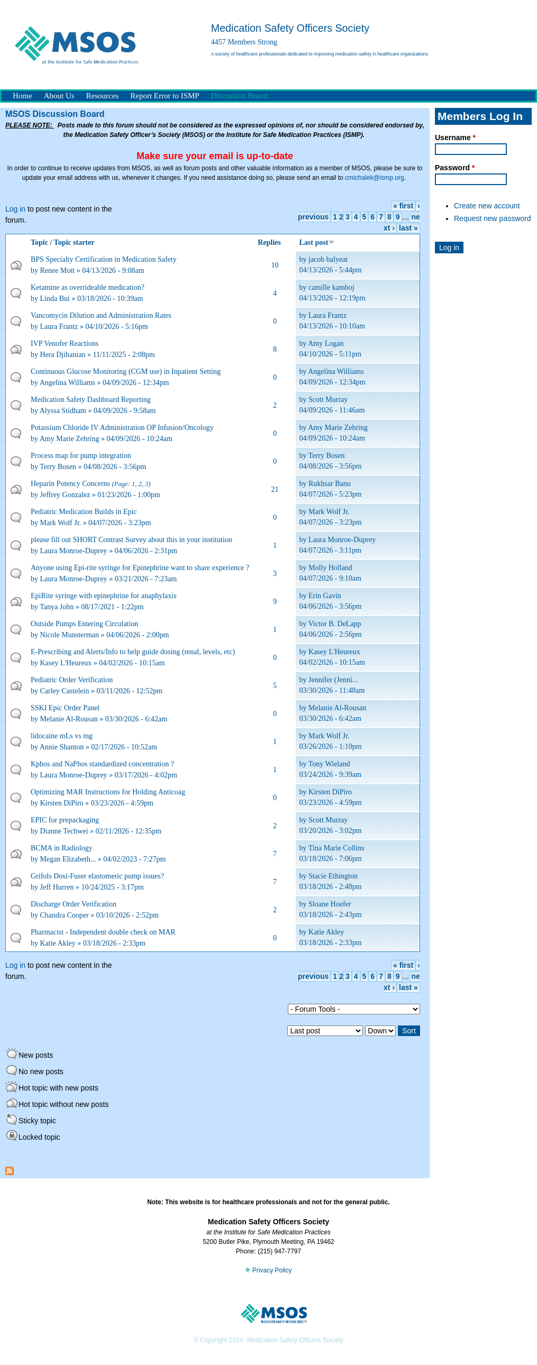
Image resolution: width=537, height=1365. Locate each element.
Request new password (492, 218)
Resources (102, 95)
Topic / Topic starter (62, 242)
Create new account (487, 205)
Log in (15, 209)
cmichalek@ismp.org (374, 177)
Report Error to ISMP (164, 95)
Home (22, 95)
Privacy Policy (268, 1270)
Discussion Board (239, 95)
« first (403, 205)
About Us (59, 95)
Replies (269, 242)
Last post (317, 242)
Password (455, 167)
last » (408, 228)
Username (455, 137)
